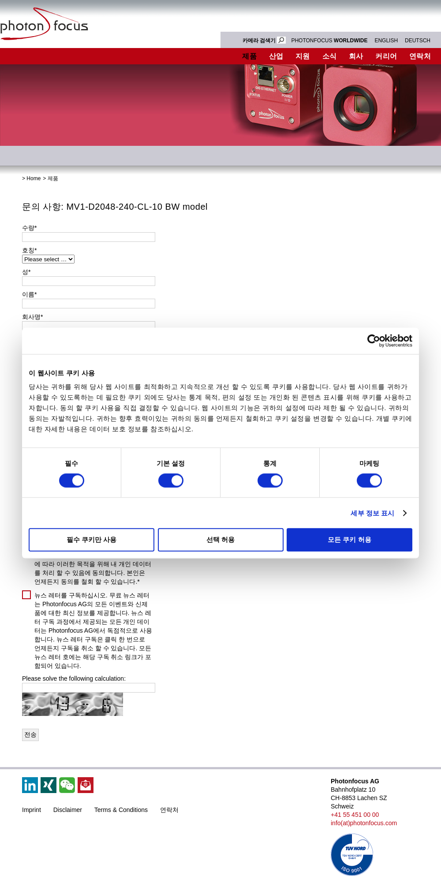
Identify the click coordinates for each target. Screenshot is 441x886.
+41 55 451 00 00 (355, 814)
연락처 (169, 809)
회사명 (32, 316)
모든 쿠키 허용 (349, 539)
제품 (249, 56)
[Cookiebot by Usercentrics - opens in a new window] (373, 340)
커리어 (386, 56)
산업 (276, 56)
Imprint (31, 809)
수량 (29, 227)
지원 (302, 56)
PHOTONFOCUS (329, 40)
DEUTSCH (417, 40)
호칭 (29, 250)
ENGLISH (386, 40)
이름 (29, 294)
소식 (329, 56)
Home (33, 178)
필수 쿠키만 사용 (91, 539)
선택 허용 (220, 539)
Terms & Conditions (121, 809)
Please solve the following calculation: (74, 678)
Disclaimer (67, 809)
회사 (356, 56)
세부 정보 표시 (372, 512)
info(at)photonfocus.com (364, 823)
